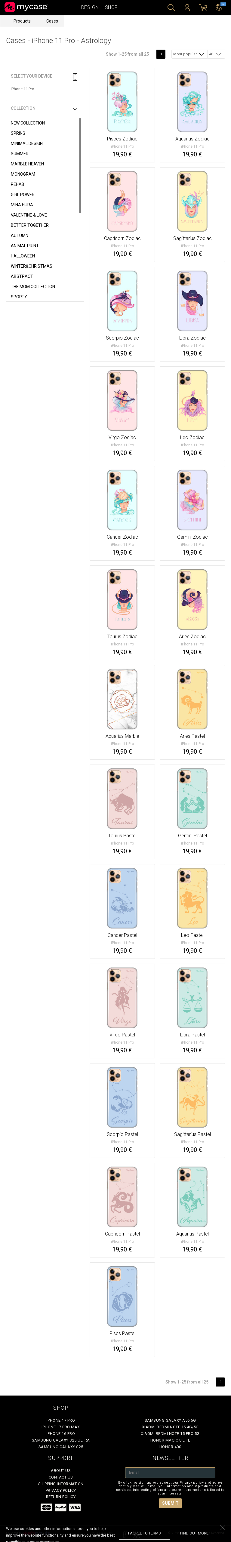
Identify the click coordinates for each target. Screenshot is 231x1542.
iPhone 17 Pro (61, 1420)
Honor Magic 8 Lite (170, 1440)
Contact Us (61, 1477)
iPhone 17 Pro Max (61, 1427)
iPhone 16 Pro (61, 1433)
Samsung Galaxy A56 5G (170, 1420)
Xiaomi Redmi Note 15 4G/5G (170, 1427)
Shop (111, 7)
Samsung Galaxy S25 (60, 1447)
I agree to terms (144, 1533)
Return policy (61, 1496)
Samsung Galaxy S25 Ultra (61, 1440)
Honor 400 (170, 1447)
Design (90, 7)
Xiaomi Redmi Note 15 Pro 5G (170, 1433)
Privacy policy (61, 1490)
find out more (194, 1533)
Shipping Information (61, 1484)
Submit (170, 1503)
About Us (61, 1470)
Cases (52, 21)
